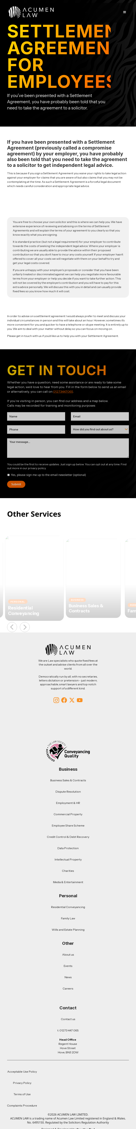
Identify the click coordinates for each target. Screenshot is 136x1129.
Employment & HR (68, 803)
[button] (124, 12)
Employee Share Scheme (68, 825)
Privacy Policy (22, 1083)
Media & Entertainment (68, 882)
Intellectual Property (68, 859)
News (68, 977)
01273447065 (63, 402)
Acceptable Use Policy (22, 1071)
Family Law (68, 918)
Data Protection (68, 848)
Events (68, 966)
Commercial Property (68, 814)
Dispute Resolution (68, 791)
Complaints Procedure (22, 1105)
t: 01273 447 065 (68, 1030)
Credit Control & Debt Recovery (68, 837)
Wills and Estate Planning (68, 929)
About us (68, 954)
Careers (68, 988)
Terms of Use (22, 1094)
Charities (68, 871)
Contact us (68, 1019)
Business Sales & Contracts (68, 780)
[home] (31, 12)
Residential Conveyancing (68, 907)
